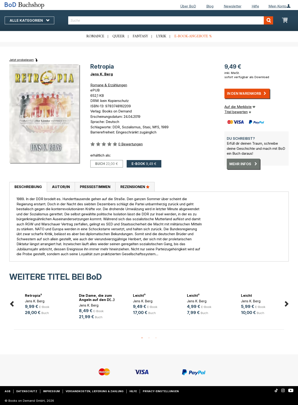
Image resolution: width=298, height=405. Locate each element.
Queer (118, 36)
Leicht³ (139, 295)
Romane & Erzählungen (108, 85)
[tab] (28, 187)
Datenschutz (26, 391)
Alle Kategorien (29, 20)
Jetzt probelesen (21, 60)
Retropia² (33, 295)
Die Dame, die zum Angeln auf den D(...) (97, 297)
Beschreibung (28, 187)
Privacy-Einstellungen (161, 391)
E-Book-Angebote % (193, 36)
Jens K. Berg (101, 74)
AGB (7, 391)
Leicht (246, 295)
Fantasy (140, 36)
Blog (209, 6)
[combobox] (170, 20)
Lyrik (161, 36)
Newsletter (232, 6)
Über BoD (188, 6)
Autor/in (61, 187)
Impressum (51, 391)
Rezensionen (134, 186)
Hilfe (255, 6)
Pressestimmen (95, 187)
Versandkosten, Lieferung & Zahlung (95, 391)
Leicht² (193, 295)
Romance (95, 36)
